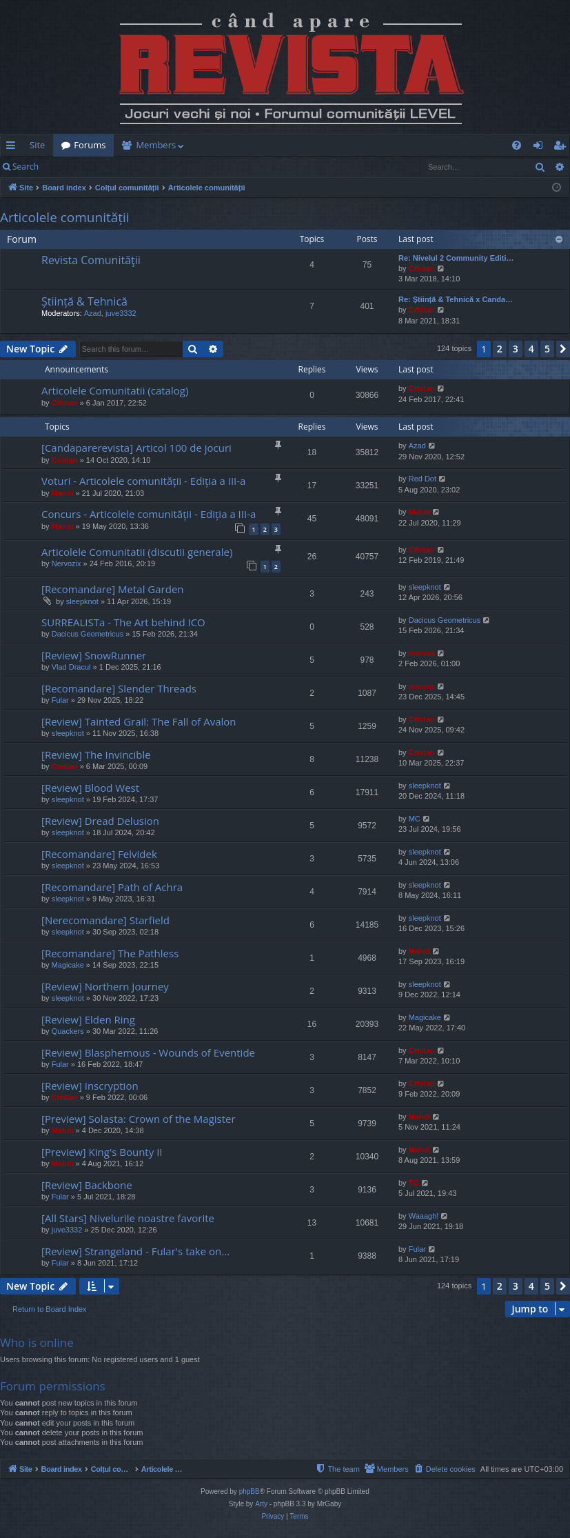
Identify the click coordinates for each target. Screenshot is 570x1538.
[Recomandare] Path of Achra (112, 887)
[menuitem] (303, 145)
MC (414, 819)
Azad (92, 313)
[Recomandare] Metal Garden (112, 589)
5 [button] (547, 348)
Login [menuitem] (541, 148)
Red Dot (422, 479)
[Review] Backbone (86, 1185)
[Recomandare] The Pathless (110, 953)
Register (114, 166)
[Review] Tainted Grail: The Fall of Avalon (138, 721)
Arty (261, 1504)
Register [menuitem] (562, 148)
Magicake (68, 965)
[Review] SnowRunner (93, 655)
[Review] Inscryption (90, 1085)
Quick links (13, 148)
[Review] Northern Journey (105, 986)
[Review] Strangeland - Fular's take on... (135, 1251)
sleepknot (82, 601)
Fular (60, 700)
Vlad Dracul (71, 667)
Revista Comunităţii (91, 260)
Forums (89, 145)
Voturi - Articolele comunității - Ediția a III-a (143, 481)
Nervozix (66, 563)
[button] (563, 349)
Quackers (68, 1031)
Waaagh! (424, 1216)
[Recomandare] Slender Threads (118, 688)
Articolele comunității (65, 217)
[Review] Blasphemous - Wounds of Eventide (148, 1052)
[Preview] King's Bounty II (102, 1152)
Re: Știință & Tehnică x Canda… (455, 299)
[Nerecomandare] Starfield (105, 920)
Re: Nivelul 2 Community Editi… (455, 258)
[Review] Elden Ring (88, 1019)
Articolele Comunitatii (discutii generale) (136, 552)
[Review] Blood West (90, 788)
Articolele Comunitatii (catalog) (114, 390)
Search (25, 166)
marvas (422, 653)
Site (37, 145)
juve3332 (120, 313)
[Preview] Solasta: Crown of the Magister (138, 1119)
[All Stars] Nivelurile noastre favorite (127, 1218)
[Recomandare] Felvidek (99, 854)
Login (69, 166)
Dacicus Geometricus (88, 634)
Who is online (37, 1342)
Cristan (422, 268)
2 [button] (499, 348)
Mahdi (63, 493)
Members (156, 145)
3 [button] (515, 348)
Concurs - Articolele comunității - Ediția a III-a (148, 514)
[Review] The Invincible (96, 754)
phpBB (249, 1491)
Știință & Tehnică (84, 301)
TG (414, 1183)
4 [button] (531, 348)
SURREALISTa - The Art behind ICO (123, 622)
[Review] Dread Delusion (100, 821)
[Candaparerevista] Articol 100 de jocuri (136, 448)
